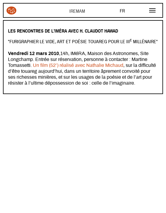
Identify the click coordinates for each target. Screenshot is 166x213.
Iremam (11, 10)
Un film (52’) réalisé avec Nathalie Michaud (78, 65)
